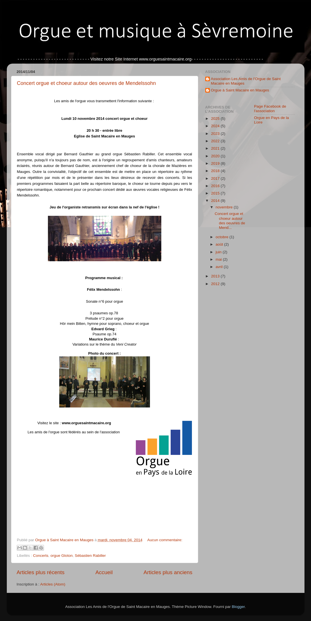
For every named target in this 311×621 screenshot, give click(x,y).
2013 (216, 276)
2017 (216, 178)
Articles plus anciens (167, 572)
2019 (216, 163)
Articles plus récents (41, 572)
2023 (216, 133)
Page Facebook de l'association (270, 108)
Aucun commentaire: (165, 540)
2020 (216, 156)
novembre (225, 207)
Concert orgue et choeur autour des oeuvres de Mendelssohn (86, 83)
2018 (216, 171)
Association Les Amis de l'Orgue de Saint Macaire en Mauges (246, 81)
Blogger (238, 607)
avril (220, 267)
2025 (216, 118)
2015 (216, 193)
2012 (216, 284)
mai (219, 259)
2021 (216, 148)
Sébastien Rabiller (90, 555)
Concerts (40, 555)
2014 (216, 200)
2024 (216, 126)
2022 (216, 141)
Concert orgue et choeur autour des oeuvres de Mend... (230, 221)
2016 (216, 186)
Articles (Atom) (52, 584)
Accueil (104, 572)
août (220, 244)
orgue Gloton (61, 555)
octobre (223, 237)
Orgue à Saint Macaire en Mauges (240, 90)
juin (219, 252)
